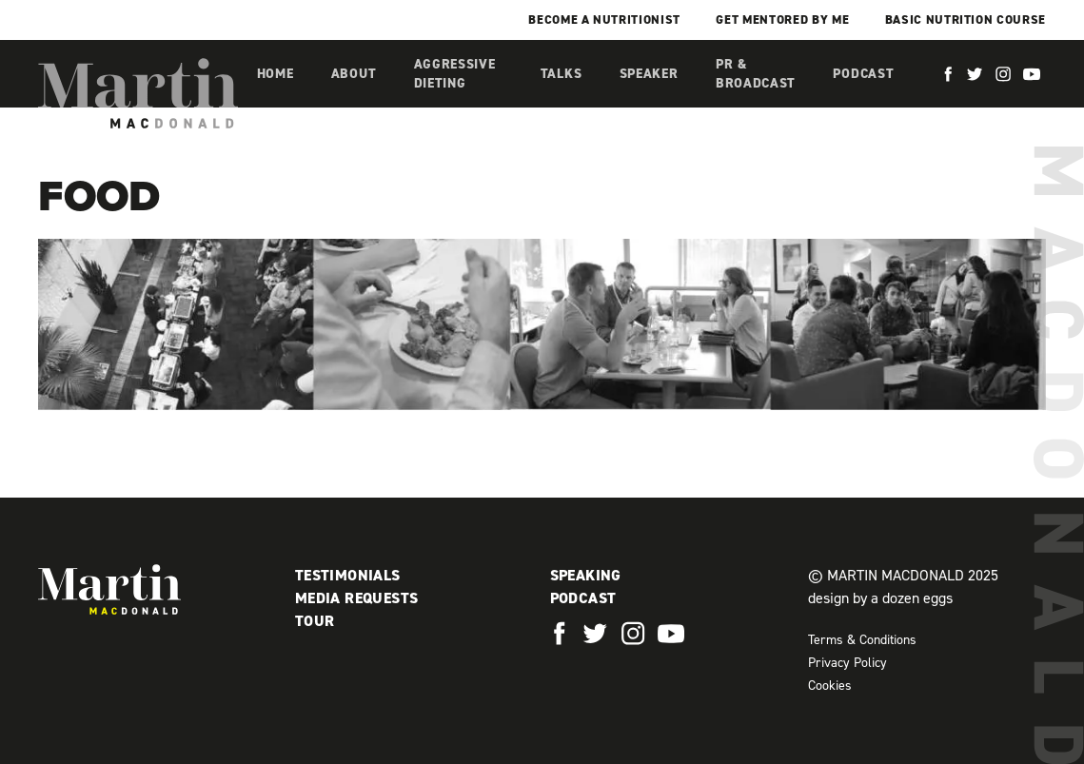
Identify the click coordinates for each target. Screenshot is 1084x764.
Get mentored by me (782, 19)
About (354, 74)
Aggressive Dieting (455, 73)
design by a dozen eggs (880, 598)
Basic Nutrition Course (965, 19)
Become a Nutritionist (604, 19)
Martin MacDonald (138, 93)
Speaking (585, 575)
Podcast (863, 74)
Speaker (649, 74)
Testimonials (348, 575)
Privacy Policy (847, 663)
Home (275, 74)
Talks (561, 74)
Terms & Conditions (862, 640)
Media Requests (357, 598)
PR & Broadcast (756, 73)
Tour (315, 621)
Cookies (830, 685)
